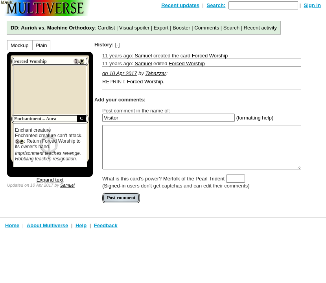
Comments (206, 28)
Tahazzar (155, 73)
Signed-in (114, 186)
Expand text (50, 180)
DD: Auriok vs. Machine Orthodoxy (53, 28)
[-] (117, 45)
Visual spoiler (134, 28)
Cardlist (106, 28)
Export (161, 28)
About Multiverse (47, 225)
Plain (41, 45)
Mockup (20, 45)
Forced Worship (210, 56)
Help (81, 225)
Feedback (106, 225)
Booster (181, 28)
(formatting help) (255, 118)
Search (231, 28)
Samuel (67, 185)
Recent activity (260, 28)
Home (12, 225)
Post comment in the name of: (136, 111)
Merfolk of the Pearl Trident (194, 179)
